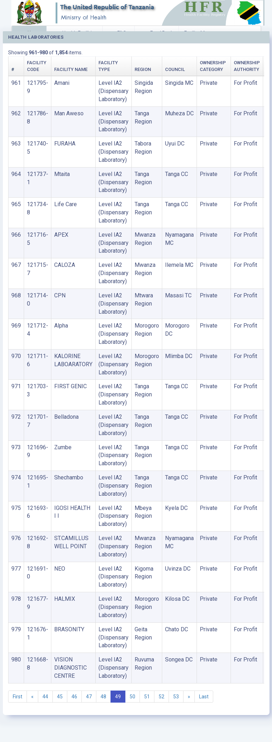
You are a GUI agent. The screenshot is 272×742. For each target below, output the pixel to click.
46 (74, 696)
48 (103, 696)
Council (175, 69)
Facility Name (70, 69)
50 (132, 696)
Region (143, 69)
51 (147, 696)
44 (45, 696)
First (17, 696)
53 (176, 696)
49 (118, 696)
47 (89, 696)
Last (204, 696)
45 (60, 696)
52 (161, 696)
